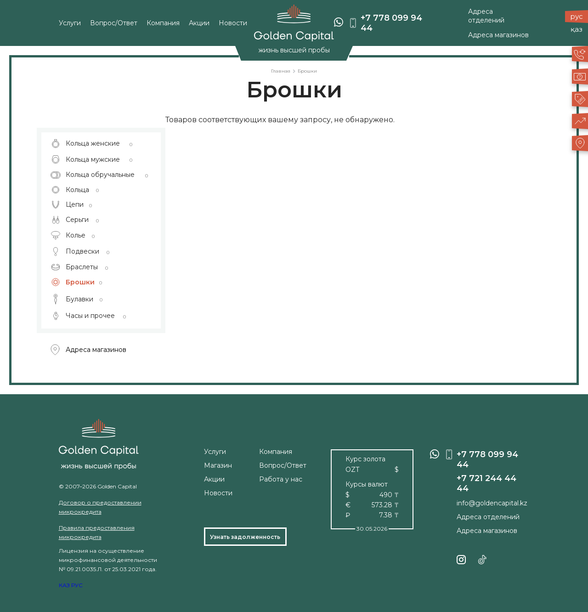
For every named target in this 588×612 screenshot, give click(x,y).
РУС (77, 585)
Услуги (70, 23)
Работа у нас (280, 479)
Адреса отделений (486, 15)
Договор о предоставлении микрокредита (100, 507)
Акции (199, 23)
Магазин (218, 465)
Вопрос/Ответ (113, 23)
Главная (280, 71)
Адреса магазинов (498, 35)
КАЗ (64, 585)
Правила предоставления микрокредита (97, 532)
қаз (576, 29)
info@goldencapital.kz (492, 503)
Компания (163, 23)
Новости (233, 23)
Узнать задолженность (245, 536)
